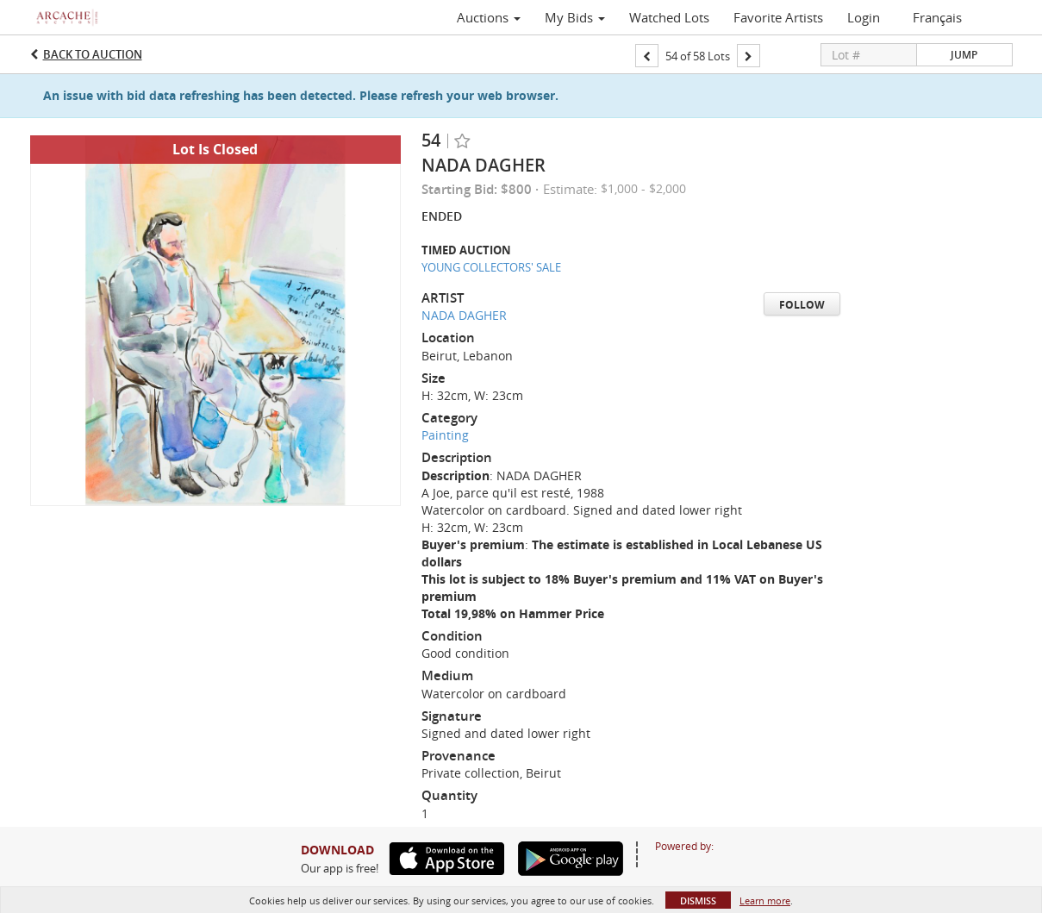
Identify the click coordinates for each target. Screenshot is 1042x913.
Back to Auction (92, 54)
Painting (445, 435)
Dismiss (698, 900)
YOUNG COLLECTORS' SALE (491, 267)
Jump (964, 54)
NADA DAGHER (464, 315)
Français (937, 17)
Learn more (764, 900)
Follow (802, 304)
